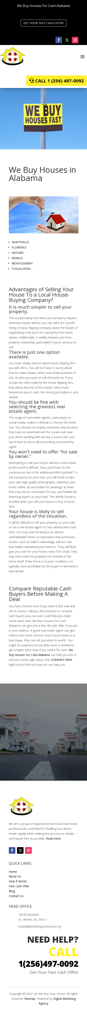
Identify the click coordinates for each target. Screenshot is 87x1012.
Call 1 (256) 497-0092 (59, 81)
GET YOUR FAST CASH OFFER (43, 23)
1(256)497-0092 (48, 963)
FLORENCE (19, 247)
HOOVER (17, 253)
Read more (53, 838)
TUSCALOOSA (21, 269)
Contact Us (16, 896)
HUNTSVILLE (20, 242)
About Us (15, 876)
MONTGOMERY (22, 263)
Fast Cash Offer (19, 886)
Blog (12, 891)
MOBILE (17, 258)
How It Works (18, 881)
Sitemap (29, 999)
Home (13, 872)
